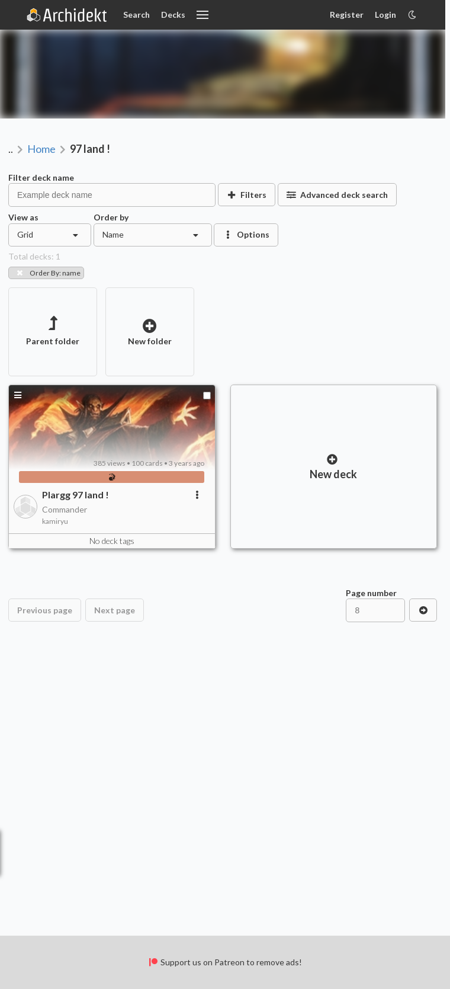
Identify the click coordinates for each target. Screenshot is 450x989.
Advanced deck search (337, 195)
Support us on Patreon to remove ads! (224, 962)
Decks (173, 14)
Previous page (44, 610)
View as (23, 217)
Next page (114, 610)
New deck (333, 467)
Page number (371, 593)
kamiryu (55, 521)
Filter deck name (41, 177)
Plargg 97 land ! (75, 494)
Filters (247, 195)
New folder (150, 332)
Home (41, 148)
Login (385, 14)
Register (347, 14)
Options (246, 234)
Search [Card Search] (136, 14)
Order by (111, 217)
